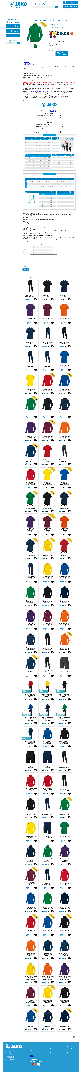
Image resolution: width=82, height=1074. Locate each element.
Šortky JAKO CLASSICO (64, 675)
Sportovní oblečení (24, 13)
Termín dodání (52, 1057)
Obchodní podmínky (53, 1049)
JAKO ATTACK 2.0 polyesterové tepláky (48, 674)
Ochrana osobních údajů (54, 1065)
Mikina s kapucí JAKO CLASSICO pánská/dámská (48, 745)
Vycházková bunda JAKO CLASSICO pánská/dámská (30, 486)
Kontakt (55, 1)
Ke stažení (51, 1063)
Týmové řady (10, 13)
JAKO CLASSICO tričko (47, 298)
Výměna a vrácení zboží (54, 1053)
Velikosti (51, 1055)
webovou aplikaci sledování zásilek (41, 91)
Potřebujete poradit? (29, 64)
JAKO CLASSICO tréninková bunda (31, 816)
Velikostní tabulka (28, 63)
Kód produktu (51, 49)
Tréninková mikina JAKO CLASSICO (48, 392)
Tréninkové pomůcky (35, 13)
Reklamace (26, 62)
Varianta (51, 47)
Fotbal (16, 13)
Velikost (51, 42)
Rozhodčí (53, 13)
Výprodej (63, 13)
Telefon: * (25, 250)
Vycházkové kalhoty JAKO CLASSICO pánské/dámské (30, 580)
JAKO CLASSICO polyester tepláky (65, 792)
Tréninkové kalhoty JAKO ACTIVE (47, 345)
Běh (58, 13)
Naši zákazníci (52, 1061)
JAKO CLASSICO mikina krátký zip (47, 557)
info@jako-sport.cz (60, 82)
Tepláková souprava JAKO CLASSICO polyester (30, 698)
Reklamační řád (52, 1051)
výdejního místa (43, 93)
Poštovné (26, 60)
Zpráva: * (25, 269)
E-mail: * (25, 252)
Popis (25, 59)
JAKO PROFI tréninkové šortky (48, 839)
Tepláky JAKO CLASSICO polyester (47, 886)
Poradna (51, 1)
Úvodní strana (37, 1)
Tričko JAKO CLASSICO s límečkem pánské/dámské (47, 485)
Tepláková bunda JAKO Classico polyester (47, 792)
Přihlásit (72, 2)
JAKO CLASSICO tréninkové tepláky (30, 298)
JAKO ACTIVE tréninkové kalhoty (64, 769)
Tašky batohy (45, 13)
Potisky (50, 1059)
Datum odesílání (51, 44)
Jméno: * (25, 247)
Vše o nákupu (45, 1)
